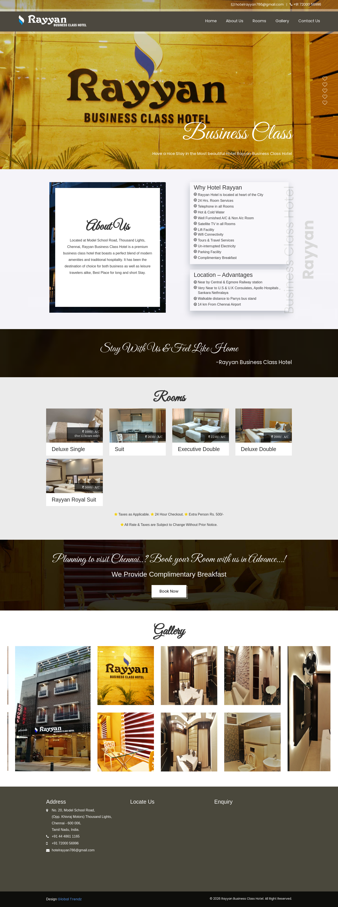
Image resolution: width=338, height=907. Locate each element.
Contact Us (309, 21)
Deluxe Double (258, 449)
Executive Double (199, 449)
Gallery (282, 21)
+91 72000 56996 (305, 4)
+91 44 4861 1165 (66, 836)
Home (211, 21)
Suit (119, 449)
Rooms (259, 21)
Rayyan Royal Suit (74, 500)
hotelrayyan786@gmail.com (257, 4)
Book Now (169, 591)
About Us (234, 21)
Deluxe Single (68, 449)
